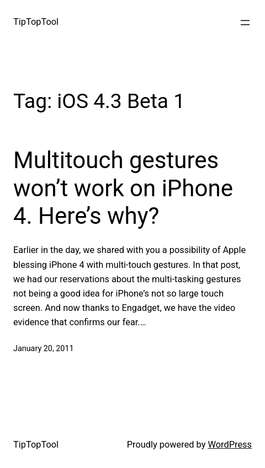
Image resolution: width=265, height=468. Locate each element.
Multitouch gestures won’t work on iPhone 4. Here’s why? (123, 188)
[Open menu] (245, 22)
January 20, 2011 (43, 348)
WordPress (230, 444)
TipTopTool (36, 22)
